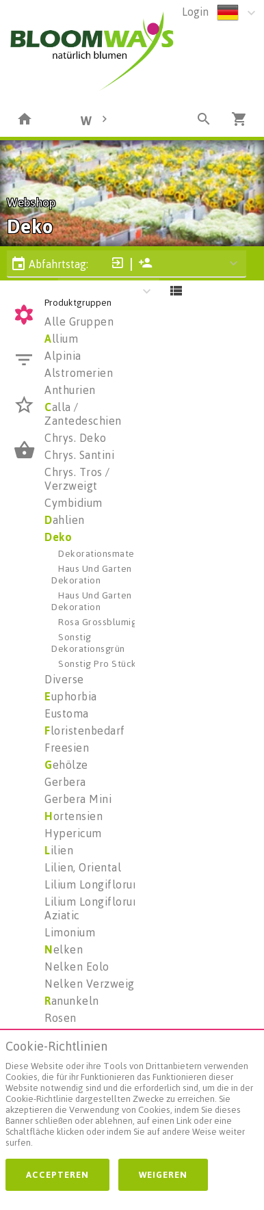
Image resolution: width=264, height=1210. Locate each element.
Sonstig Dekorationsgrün (88, 642)
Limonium (69, 932)
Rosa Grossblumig (97, 621)
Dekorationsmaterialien (110, 553)
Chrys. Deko (75, 438)
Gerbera (65, 782)
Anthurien (70, 390)
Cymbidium (73, 503)
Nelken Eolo (76, 966)
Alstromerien (78, 373)
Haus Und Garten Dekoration (91, 574)
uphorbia (70, 696)
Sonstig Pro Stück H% (105, 663)
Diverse (64, 679)
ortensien (73, 816)
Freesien (66, 747)
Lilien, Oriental (82, 867)
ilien (58, 850)
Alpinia (62, 356)
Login (195, 11)
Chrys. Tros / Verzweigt (77, 478)
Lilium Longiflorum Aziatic (93, 908)
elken (63, 949)
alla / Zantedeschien (83, 414)
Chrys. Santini (79, 455)
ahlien (64, 520)
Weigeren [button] (163, 1174)
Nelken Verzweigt (91, 983)
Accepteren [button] (57, 1174)
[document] (132, 1097)
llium (61, 338)
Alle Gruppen (79, 321)
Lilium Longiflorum (93, 884)
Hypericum (73, 833)
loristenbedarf (84, 730)
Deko (58, 537)
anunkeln (71, 1001)
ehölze (66, 765)
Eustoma (66, 713)
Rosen (60, 1018)
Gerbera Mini (77, 799)
